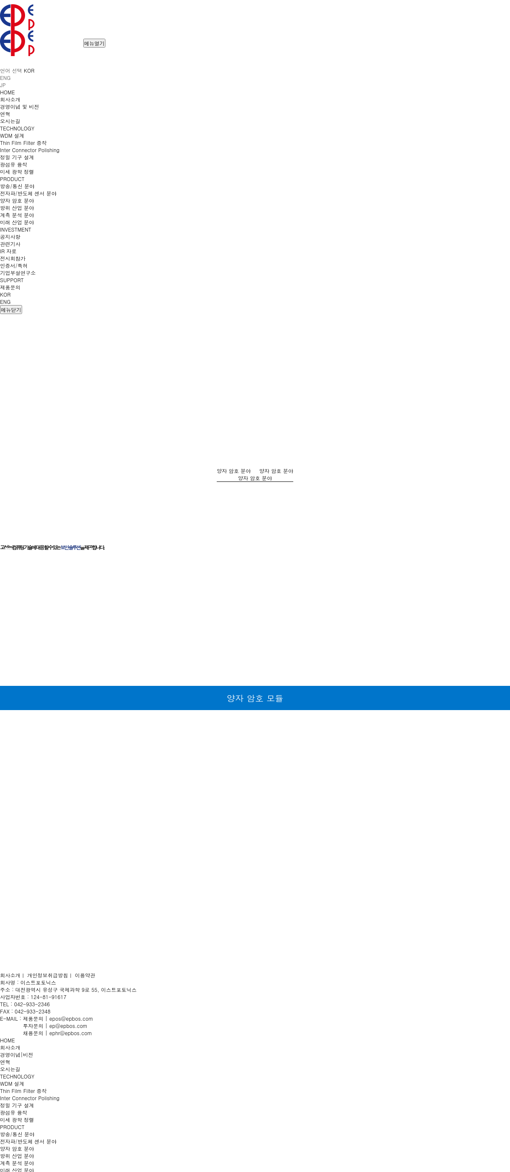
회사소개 (10, 1047)
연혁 (5, 1061)
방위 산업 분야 (17, 1155)
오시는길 (10, 1069)
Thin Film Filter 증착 (23, 1090)
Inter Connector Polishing (30, 1097)
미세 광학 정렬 (17, 1119)
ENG (5, 301)
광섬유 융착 (13, 1112)
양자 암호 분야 (17, 1148)
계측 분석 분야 (17, 1162)
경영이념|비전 (16, 1054)
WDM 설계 (12, 1083)
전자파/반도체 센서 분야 (28, 1141)
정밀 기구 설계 (17, 1105)
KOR (5, 294)
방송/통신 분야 (17, 1134)
